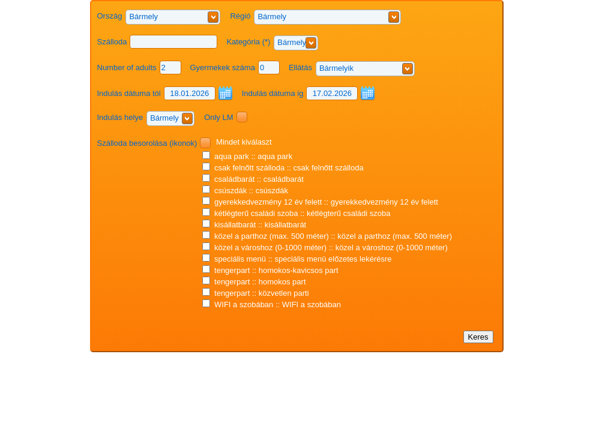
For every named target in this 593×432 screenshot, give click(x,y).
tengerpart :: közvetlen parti (255, 293)
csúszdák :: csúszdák (244, 190)
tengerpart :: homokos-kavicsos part (270, 270)
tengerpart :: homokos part (254, 281)
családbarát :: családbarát (252, 179)
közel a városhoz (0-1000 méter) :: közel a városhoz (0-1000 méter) (324, 247)
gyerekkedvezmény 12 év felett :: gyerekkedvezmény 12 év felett (320, 201)
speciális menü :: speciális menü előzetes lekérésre (296, 258)
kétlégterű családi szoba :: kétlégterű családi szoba (296, 213)
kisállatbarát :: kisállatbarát (254, 224)
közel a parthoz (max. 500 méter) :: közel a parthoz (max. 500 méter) (327, 236)
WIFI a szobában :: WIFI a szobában (271, 304)
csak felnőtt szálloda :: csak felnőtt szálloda (282, 167)
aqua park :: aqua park (247, 156)
